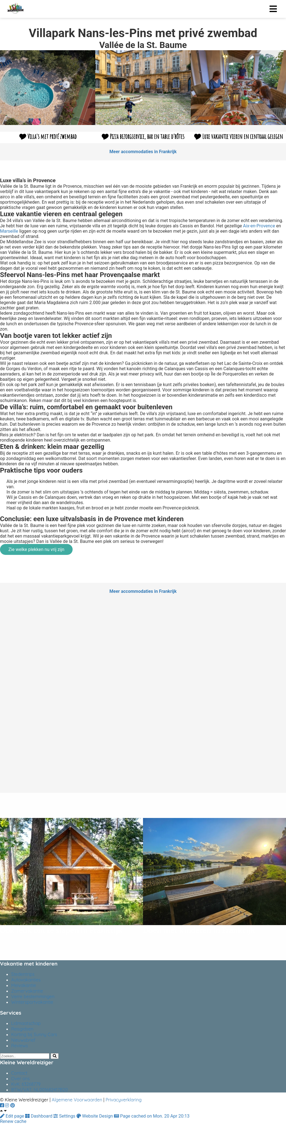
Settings (64, 1116)
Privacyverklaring (124, 1100)
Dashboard (39, 1116)
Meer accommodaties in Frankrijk (143, 151)
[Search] (55, 1056)
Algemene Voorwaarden (77, 1100)
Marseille (9, 231)
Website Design (95, 1116)
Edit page (12, 1116)
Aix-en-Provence (259, 225)
